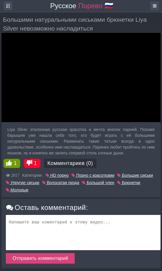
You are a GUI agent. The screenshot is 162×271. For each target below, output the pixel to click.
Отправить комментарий (40, 258)
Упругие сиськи (22, 182)
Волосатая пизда (60, 182)
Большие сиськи (135, 175)
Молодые (17, 190)
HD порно (57, 175)
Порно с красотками (92, 175)
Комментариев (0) (70, 163)
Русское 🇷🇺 (81, 6)
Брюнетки (128, 182)
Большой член (98, 182)
